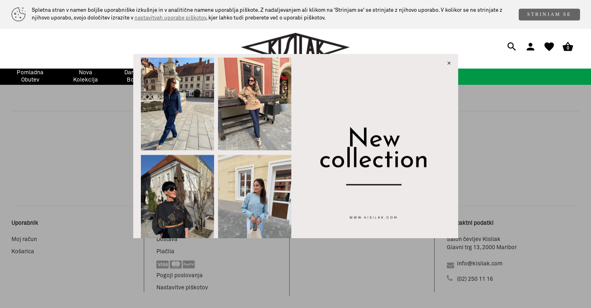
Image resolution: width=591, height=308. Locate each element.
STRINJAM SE (549, 14)
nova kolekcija (85, 76)
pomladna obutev (30, 76)
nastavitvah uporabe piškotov (170, 18)
